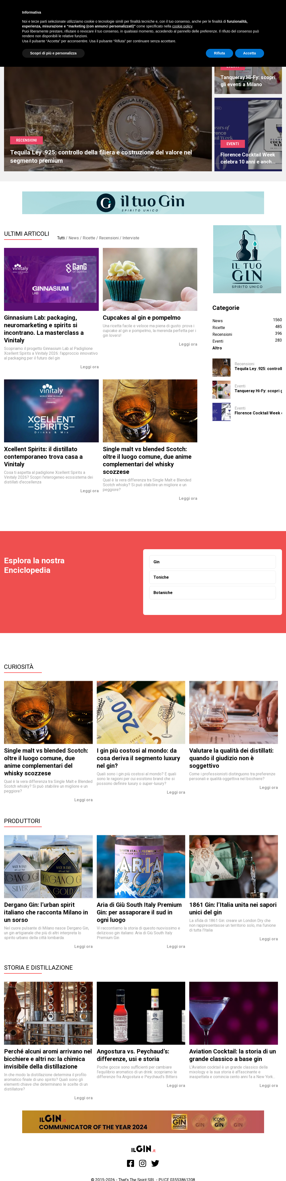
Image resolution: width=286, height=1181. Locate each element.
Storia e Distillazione (38, 967)
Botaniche (163, 592)
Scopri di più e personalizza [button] (53, 53)
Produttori (22, 821)
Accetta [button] (249, 53)
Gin (156, 562)
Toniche (161, 577)
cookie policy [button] (182, 26)
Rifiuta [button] (219, 53)
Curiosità (19, 666)
